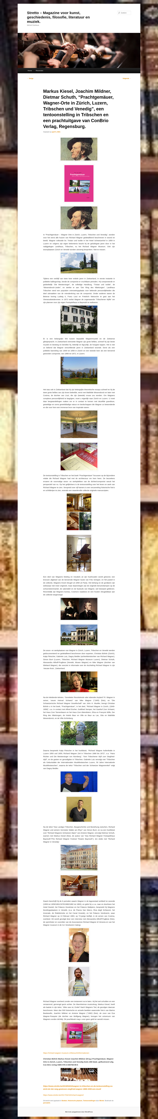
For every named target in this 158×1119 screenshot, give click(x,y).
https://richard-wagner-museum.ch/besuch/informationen (66, 1053)
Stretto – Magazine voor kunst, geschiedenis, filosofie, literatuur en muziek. (58, 17)
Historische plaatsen (75, 1101)
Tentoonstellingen (89, 1101)
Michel (101, 1101)
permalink (47, 1103)
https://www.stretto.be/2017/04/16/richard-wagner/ (63, 1095)
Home (30, 71)
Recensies (39, 71)
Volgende (127, 78)
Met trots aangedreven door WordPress (79, 1112)
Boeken (64, 1101)
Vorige (30, 78)
